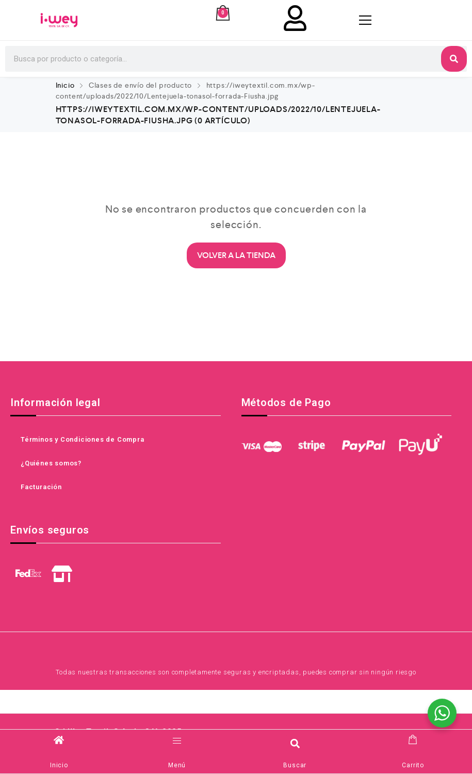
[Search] (454, 59)
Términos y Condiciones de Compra (82, 439)
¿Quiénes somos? (51, 463)
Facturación (41, 487)
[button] (294, 743)
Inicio (65, 85)
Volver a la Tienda (236, 255)
